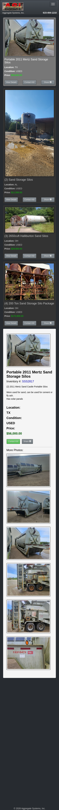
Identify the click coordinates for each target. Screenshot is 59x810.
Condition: (9, 71)
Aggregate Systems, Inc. (13, 13)
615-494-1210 (50, 12)
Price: (7, 75)
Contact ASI (29, 82)
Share (47, 82)
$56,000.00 (14, 433)
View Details (11, 82)
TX (8, 412)
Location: (9, 67)
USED (10, 423)
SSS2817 (28, 381)
